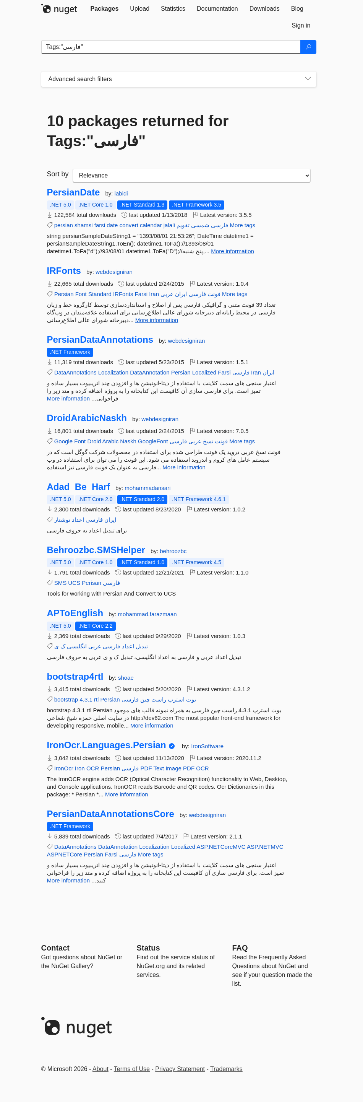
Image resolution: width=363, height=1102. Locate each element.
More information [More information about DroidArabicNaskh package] (184, 467)
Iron (80, 768)
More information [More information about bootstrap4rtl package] (151, 725)
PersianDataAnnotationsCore (110, 814)
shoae (126, 677)
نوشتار (62, 519)
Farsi (141, 294)
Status (148, 948)
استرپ (176, 699)
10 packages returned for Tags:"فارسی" (138, 130)
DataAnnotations (75, 372)
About (100, 1069)
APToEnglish (75, 613)
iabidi (121, 193)
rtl (96, 699)
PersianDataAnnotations (100, 339)
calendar (151, 225)
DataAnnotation (149, 372)
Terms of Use (132, 1069)
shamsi (84, 225)
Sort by (58, 174)
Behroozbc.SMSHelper (96, 550)
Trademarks (226, 1069)
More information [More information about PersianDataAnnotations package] (68, 398)
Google (63, 441)
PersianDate (73, 192)
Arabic (110, 441)
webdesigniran (114, 272)
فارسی (219, 225)
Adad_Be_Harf (78, 487)
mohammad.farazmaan (147, 614)
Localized (204, 372)
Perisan (91, 582)
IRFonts (64, 271)
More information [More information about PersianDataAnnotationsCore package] (68, 880)
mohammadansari (147, 488)
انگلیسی (77, 646)
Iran (154, 294)
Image (173, 768)
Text (159, 768)
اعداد (78, 519)
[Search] (308, 47)
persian (63, 225)
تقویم (183, 225)
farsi (99, 225)
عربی (166, 294)
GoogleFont (153, 441)
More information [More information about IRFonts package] (156, 320)
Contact (55, 948)
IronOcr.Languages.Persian (106, 745)
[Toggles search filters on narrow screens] (308, 79)
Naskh (128, 441)
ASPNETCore (65, 854)
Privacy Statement (180, 1069)
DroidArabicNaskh (87, 418)
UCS (74, 582)
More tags (242, 225)
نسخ (208, 441)
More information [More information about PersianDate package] (232, 251)
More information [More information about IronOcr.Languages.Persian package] (126, 794)
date (112, 225)
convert (129, 225)
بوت (191, 699)
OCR (92, 768)
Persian (64, 294)
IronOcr (63, 768)
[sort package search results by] (192, 175)
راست (158, 699)
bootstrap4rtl (75, 676)
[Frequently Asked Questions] (240, 948)
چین (145, 699)
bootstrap (66, 699)
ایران (181, 294)
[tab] (105, 8)
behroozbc (173, 551)
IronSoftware (207, 746)
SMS (60, 582)
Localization (113, 372)
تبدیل (142, 646)
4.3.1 (85, 699)
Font (81, 294)
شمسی (200, 225)
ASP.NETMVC (265, 846)
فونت (213, 294)
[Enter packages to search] (171, 47)
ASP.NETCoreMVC (220, 846)
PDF (146, 768)
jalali (169, 225)
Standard (100, 294)
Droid (94, 441)
